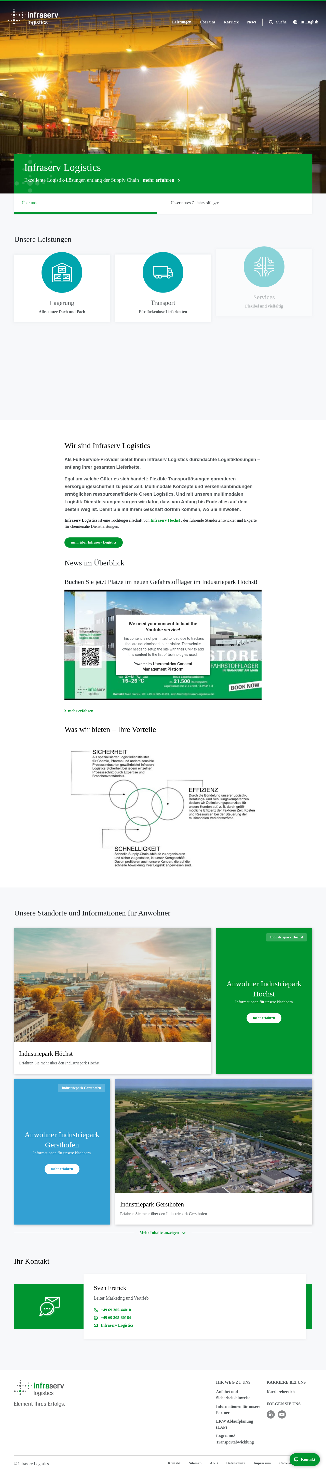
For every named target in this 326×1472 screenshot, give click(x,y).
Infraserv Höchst (166, 520)
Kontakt (174, 1463)
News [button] (251, 22)
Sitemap (195, 1463)
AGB (214, 1463)
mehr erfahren (80, 711)
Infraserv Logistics (117, 1325)
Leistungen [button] (182, 22)
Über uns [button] (207, 22)
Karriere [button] (231, 22)
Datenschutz (235, 1463)
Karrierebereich (281, 1392)
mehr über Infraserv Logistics (93, 542)
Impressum (262, 1463)
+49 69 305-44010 (116, 1310)
